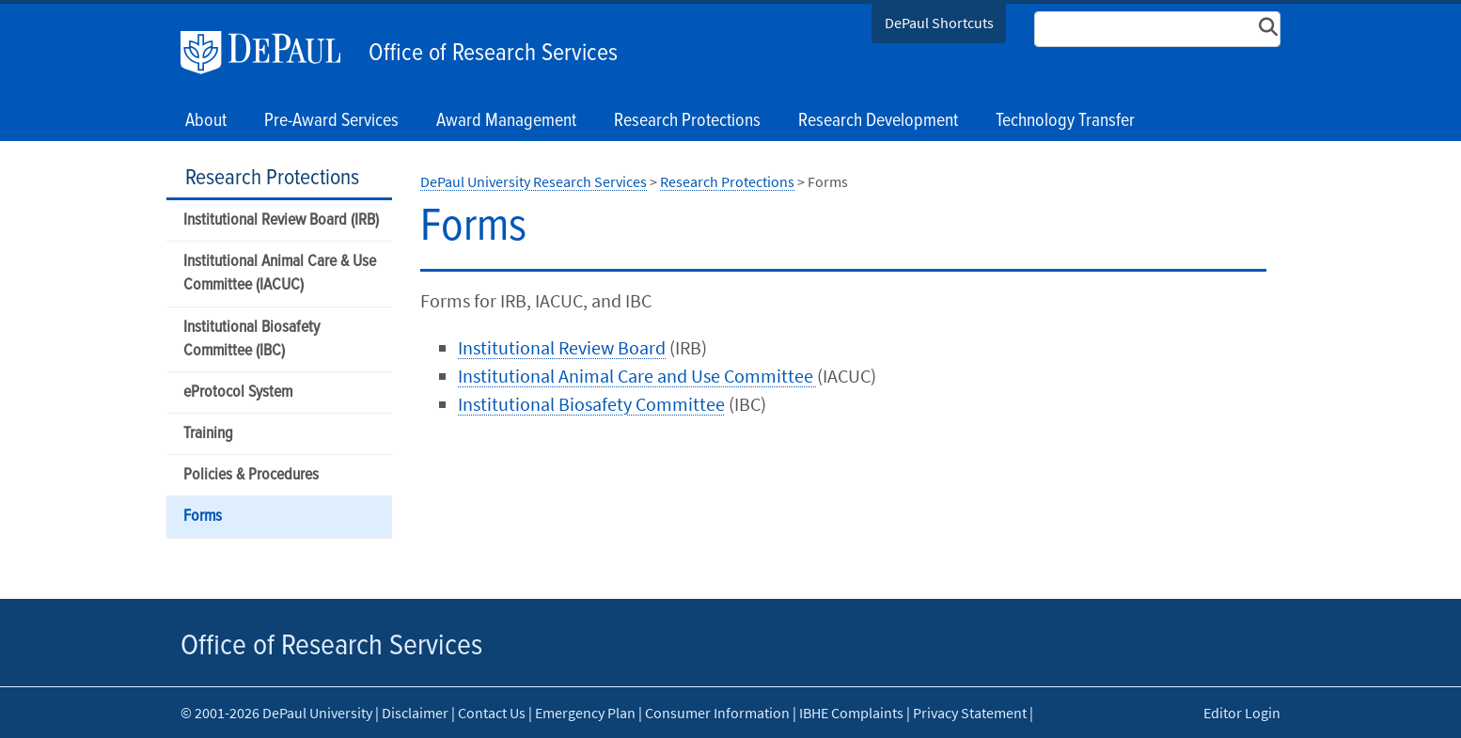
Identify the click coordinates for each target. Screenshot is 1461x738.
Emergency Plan (585, 712)
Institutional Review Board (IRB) (281, 220)
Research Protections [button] (687, 121)
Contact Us (492, 712)
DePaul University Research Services (533, 181)
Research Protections (272, 178)
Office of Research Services (493, 54)
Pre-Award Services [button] (331, 121)
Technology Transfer (1065, 121)
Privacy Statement (970, 712)
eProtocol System (237, 392)
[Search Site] (1157, 29)
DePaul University (270, 52)
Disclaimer (415, 712)
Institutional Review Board (562, 347)
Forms (202, 516)
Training (208, 434)
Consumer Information (717, 712)
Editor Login (1241, 712)
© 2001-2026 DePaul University (276, 712)
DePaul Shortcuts (939, 22)
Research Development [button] (878, 121)
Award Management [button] (506, 121)
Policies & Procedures (251, 475)
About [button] (206, 121)
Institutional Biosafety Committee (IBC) (251, 339)
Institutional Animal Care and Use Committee (637, 375)
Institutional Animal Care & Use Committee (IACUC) (279, 273)
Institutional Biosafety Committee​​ (591, 404)
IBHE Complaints (851, 712)
